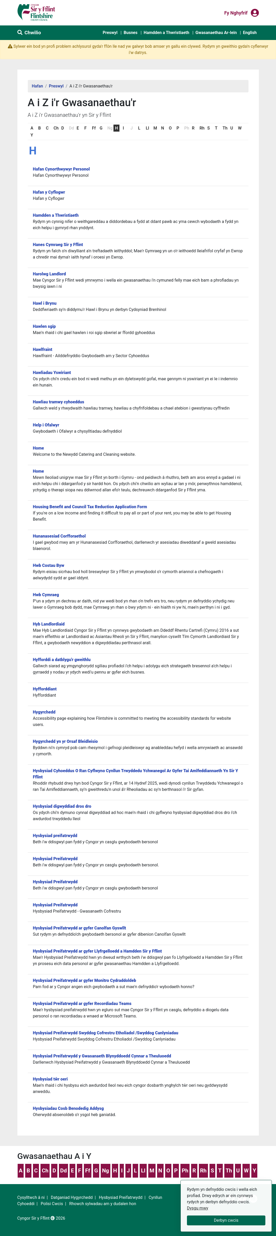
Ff (94, 128)
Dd (63, 1170)
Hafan (37, 86)
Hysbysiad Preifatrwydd (121, 1197)
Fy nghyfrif (236, 12)
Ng (105, 1170)
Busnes (130, 32)
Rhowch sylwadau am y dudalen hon (102, 1203)
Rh (202, 128)
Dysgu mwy (197, 1208)
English (250, 32)
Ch (55, 128)
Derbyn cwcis (226, 1220)
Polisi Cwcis (52, 1203)
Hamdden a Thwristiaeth (166, 32)
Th (225, 128)
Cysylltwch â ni (31, 1197)
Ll (147, 128)
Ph (185, 1170)
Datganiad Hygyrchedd (72, 1197)
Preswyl (110, 32)
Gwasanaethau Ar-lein (216, 32)
